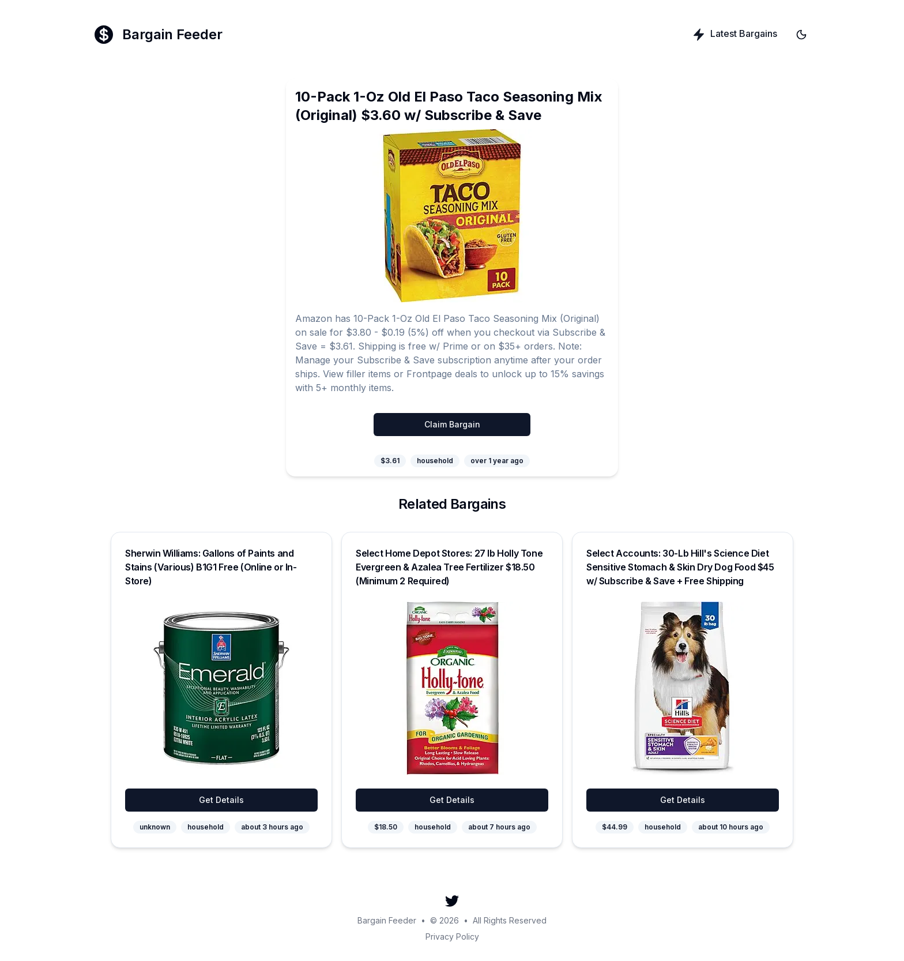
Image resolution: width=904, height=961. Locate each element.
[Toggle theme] (801, 34)
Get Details (221, 800)
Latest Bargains (734, 35)
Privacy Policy (452, 936)
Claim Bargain (452, 424)
